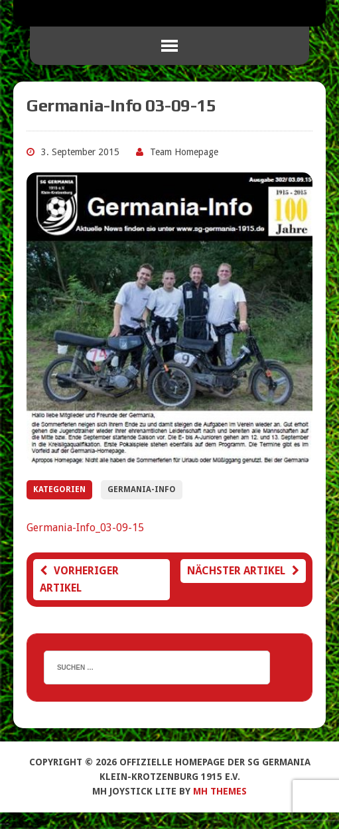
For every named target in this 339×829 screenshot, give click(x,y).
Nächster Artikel (243, 570)
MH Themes (220, 791)
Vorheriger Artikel (79, 579)
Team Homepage (184, 152)
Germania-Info (141, 489)
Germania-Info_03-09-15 (85, 527)
